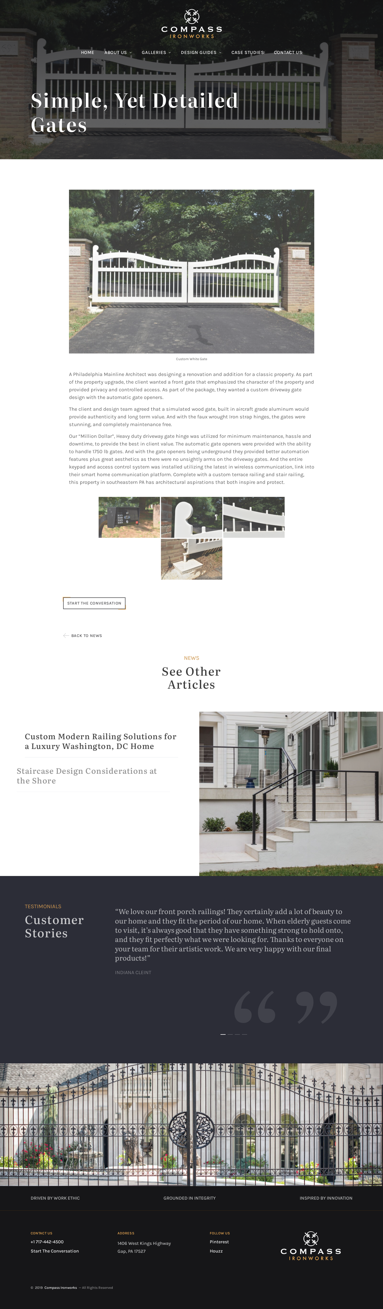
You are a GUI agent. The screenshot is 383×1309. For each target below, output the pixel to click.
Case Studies (247, 52)
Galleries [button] (154, 52)
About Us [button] (116, 52)
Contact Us (288, 52)
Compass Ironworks (60, 1287)
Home (87, 52)
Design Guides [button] (198, 52)
